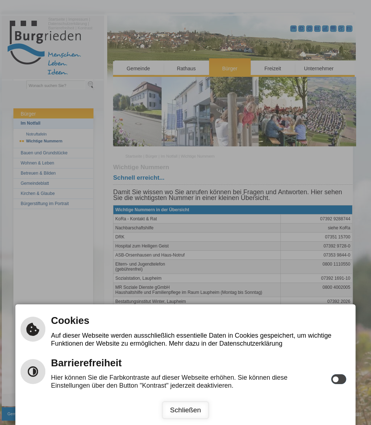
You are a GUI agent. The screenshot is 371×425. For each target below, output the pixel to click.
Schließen (185, 410)
